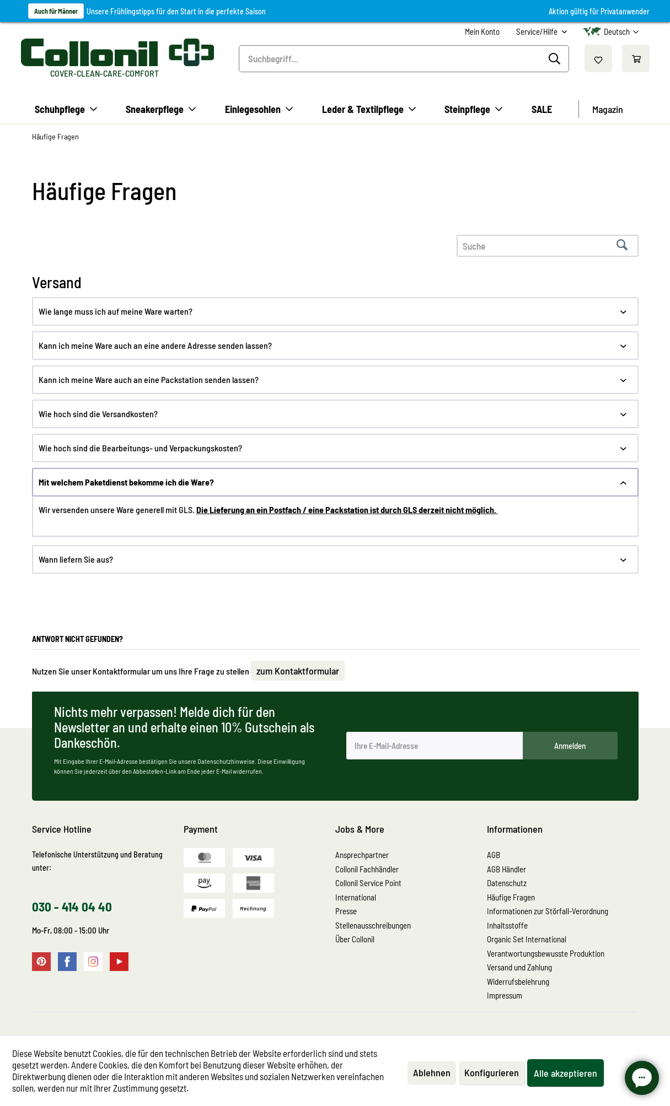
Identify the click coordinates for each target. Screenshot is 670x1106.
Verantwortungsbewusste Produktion (545, 953)
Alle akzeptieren (565, 1073)
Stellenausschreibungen (373, 925)
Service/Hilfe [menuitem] (537, 31)
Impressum (504, 995)
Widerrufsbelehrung (518, 981)
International (355, 897)
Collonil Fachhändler (367, 869)
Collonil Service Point (368, 883)
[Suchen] (556, 59)
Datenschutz (507, 883)
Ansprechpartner (362, 855)
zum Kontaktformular (297, 671)
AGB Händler (506, 869)
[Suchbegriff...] (404, 58)
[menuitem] (482, 32)
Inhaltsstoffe (507, 925)
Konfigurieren (491, 1072)
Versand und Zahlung (519, 967)
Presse (346, 911)
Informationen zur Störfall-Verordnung (547, 911)
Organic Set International (526, 939)
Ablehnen (432, 1072)
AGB (493, 855)
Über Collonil (354, 939)
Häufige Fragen (511, 897)
